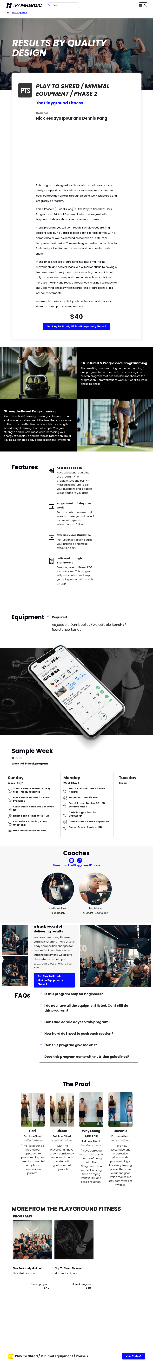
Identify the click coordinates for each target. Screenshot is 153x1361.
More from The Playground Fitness (76, 865)
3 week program (40, 1284)
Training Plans (19, 12)
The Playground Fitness (59, 103)
